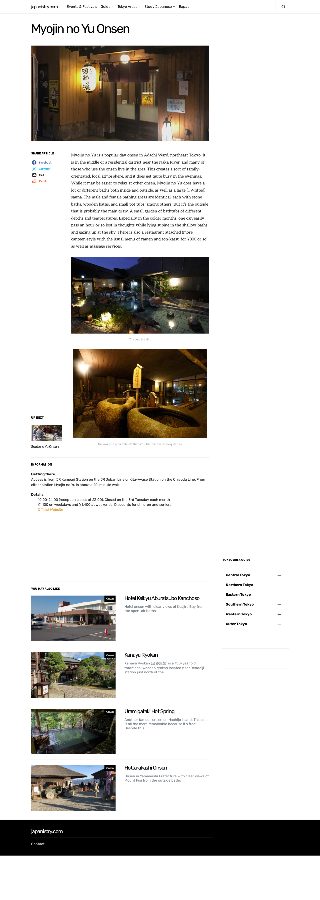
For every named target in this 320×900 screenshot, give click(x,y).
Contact (37, 844)
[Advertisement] (120, 543)
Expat (184, 6)
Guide (105, 6)
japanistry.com (44, 6)
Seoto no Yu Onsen (45, 446)
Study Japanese (158, 6)
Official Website (50, 510)
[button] (257, 575)
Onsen (110, 598)
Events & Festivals (82, 6)
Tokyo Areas (127, 6)
